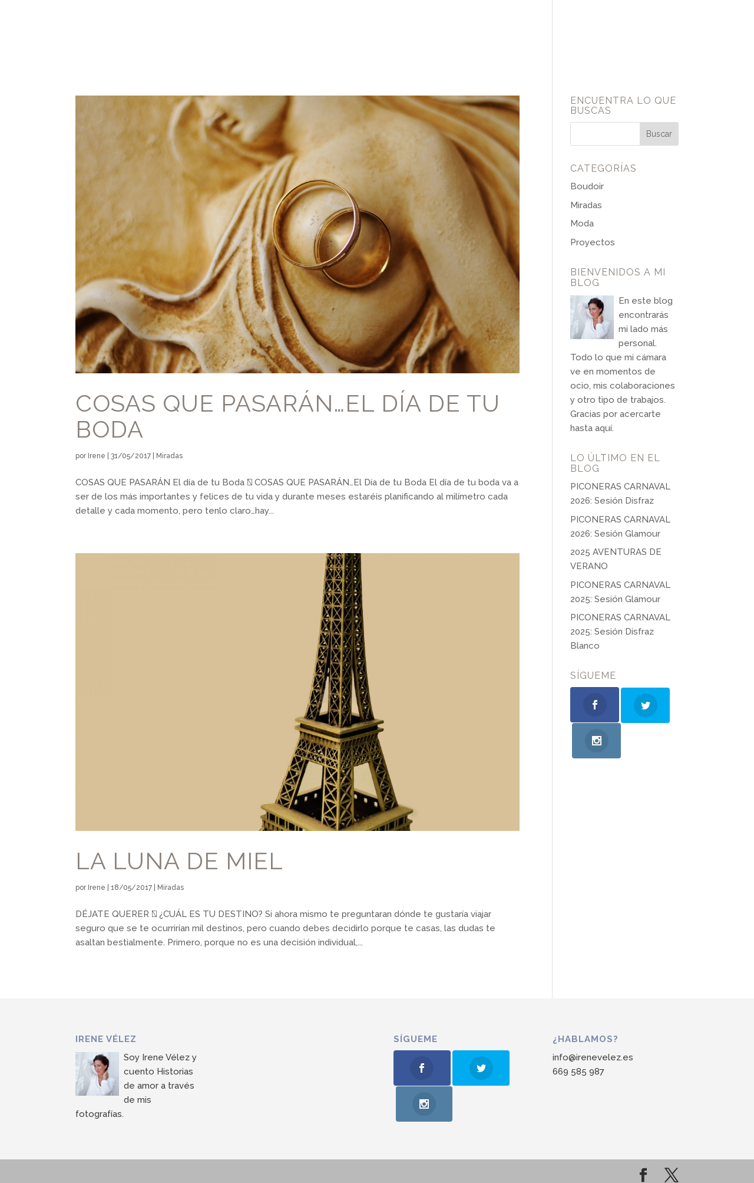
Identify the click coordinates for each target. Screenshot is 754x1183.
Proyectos (592, 242)
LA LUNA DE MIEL (179, 861)
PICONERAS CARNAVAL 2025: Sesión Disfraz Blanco (620, 631)
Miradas (169, 456)
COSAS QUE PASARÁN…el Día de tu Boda (287, 416)
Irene (96, 456)
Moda (582, 223)
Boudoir (587, 186)
